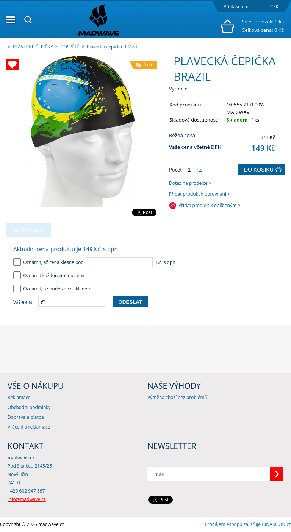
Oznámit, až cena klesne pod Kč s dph (94, 262)
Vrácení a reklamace (29, 427)
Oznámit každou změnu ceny (48, 275)
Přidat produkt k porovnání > (199, 194)
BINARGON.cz (276, 524)
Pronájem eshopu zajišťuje (233, 524)
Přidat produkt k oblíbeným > (209, 205)
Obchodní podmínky (29, 407)
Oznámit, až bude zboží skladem (52, 289)
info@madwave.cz (27, 499)
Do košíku (259, 170)
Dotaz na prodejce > (190, 183)
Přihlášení (234, 6)
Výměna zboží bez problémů (177, 397)
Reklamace (19, 397)
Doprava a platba (26, 417)
